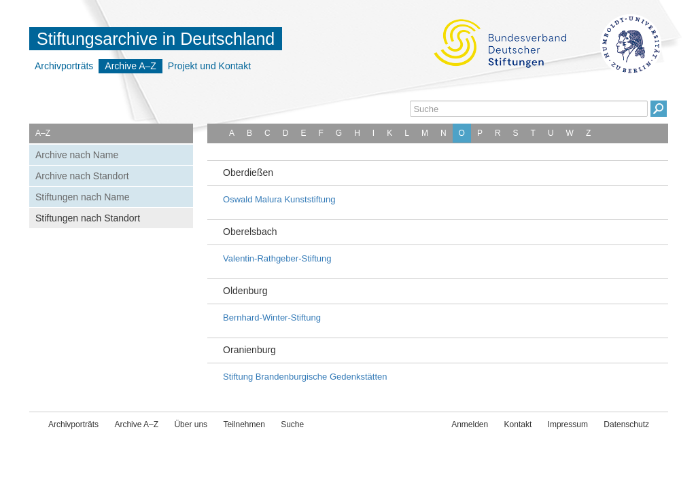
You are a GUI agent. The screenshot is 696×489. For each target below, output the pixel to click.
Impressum (568, 424)
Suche (292, 424)
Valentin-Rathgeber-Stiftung (277, 258)
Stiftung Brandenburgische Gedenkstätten (305, 377)
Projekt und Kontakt (209, 65)
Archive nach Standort (82, 175)
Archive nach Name (76, 154)
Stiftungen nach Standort (87, 218)
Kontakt (518, 424)
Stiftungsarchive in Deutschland (156, 38)
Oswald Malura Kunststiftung (279, 199)
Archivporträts (64, 65)
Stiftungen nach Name (82, 197)
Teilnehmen (243, 424)
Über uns (190, 424)
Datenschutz (626, 424)
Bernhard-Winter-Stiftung (272, 317)
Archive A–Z (130, 65)
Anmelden (469, 424)
